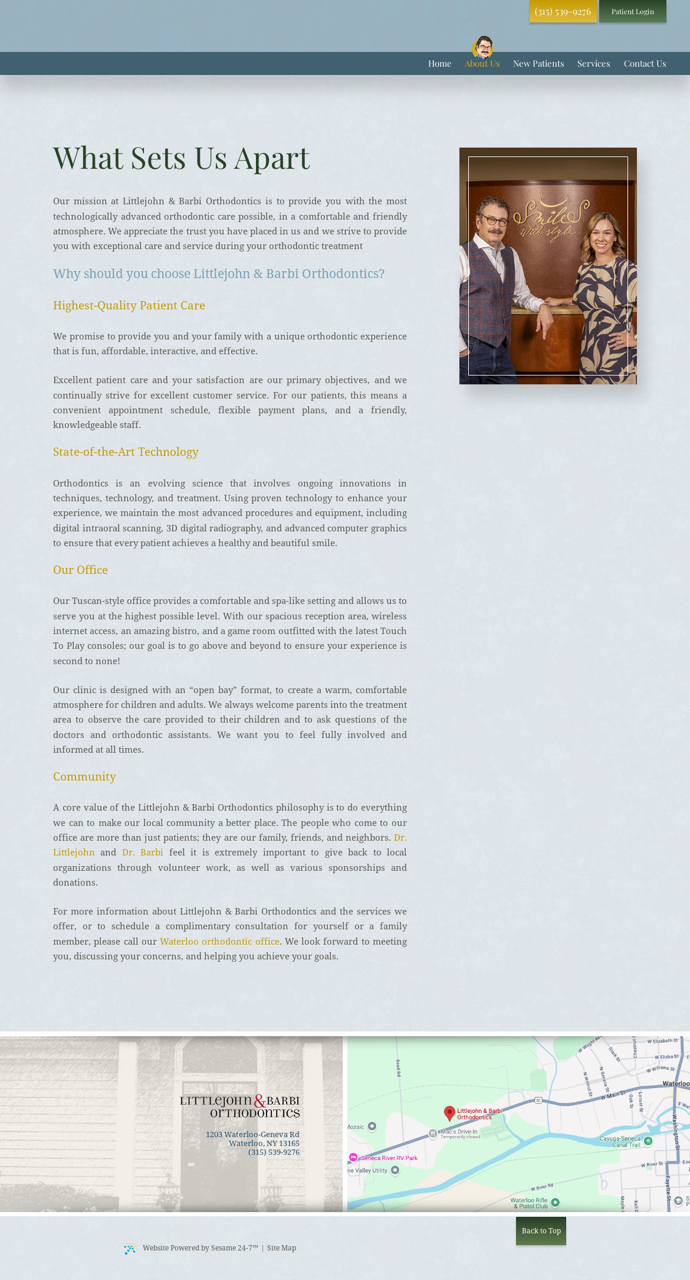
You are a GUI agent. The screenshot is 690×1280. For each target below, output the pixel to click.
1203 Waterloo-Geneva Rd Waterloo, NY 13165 (253, 1139)
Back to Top (541, 1231)
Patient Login (633, 11)
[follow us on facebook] (484, 11)
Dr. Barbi (142, 852)
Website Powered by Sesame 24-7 (191, 1249)
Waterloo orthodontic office (220, 941)
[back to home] (240, 1106)
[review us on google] (496, 11)
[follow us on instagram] (509, 11)
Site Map (281, 1248)
